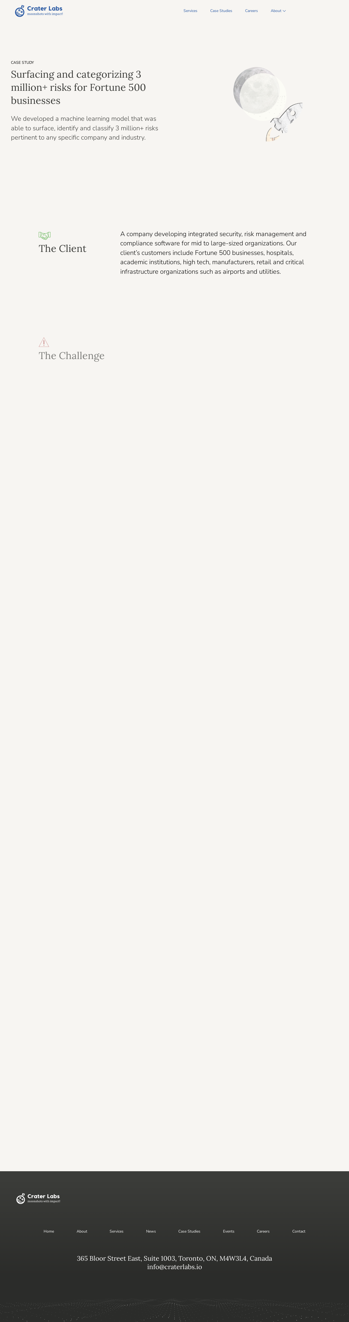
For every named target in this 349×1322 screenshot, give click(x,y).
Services (190, 10)
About (276, 10)
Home (49, 1231)
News (151, 1231)
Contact (298, 1231)
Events (228, 1231)
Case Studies (221, 10)
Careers (251, 10)
